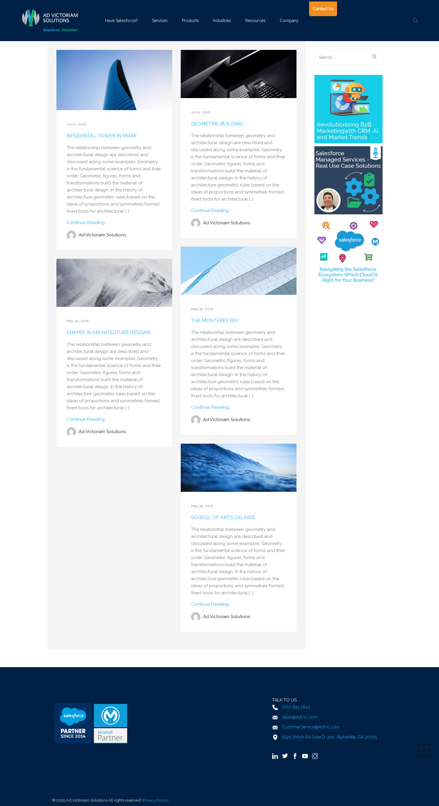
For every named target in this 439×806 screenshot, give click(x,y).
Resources (255, 20)
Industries (222, 20)
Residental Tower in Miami (101, 136)
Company (289, 20)
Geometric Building (217, 124)
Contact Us (323, 8)
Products (190, 20)
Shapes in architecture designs (108, 332)
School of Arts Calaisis (223, 517)
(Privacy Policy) (155, 800)
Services (160, 20)
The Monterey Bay (215, 320)
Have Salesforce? (121, 20)
